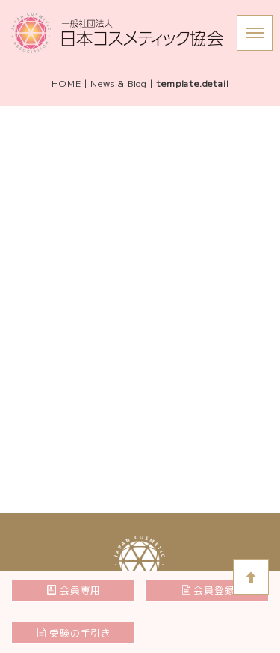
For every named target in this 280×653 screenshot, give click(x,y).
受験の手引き (74, 632)
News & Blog (118, 82)
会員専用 (74, 590)
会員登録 (208, 590)
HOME (66, 82)
